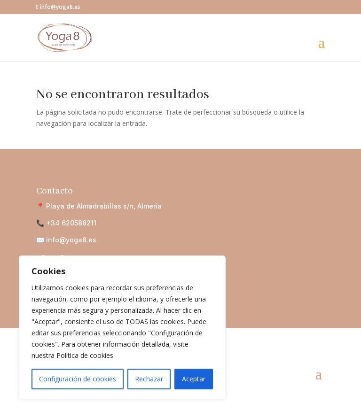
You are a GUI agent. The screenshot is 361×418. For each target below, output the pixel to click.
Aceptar (193, 378)
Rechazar (149, 378)
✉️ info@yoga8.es (66, 240)
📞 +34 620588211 (66, 223)
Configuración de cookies (77, 378)
